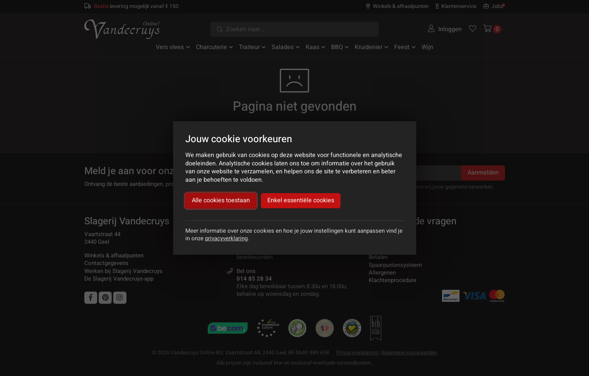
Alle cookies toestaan (221, 200)
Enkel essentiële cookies (300, 200)
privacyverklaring (226, 238)
